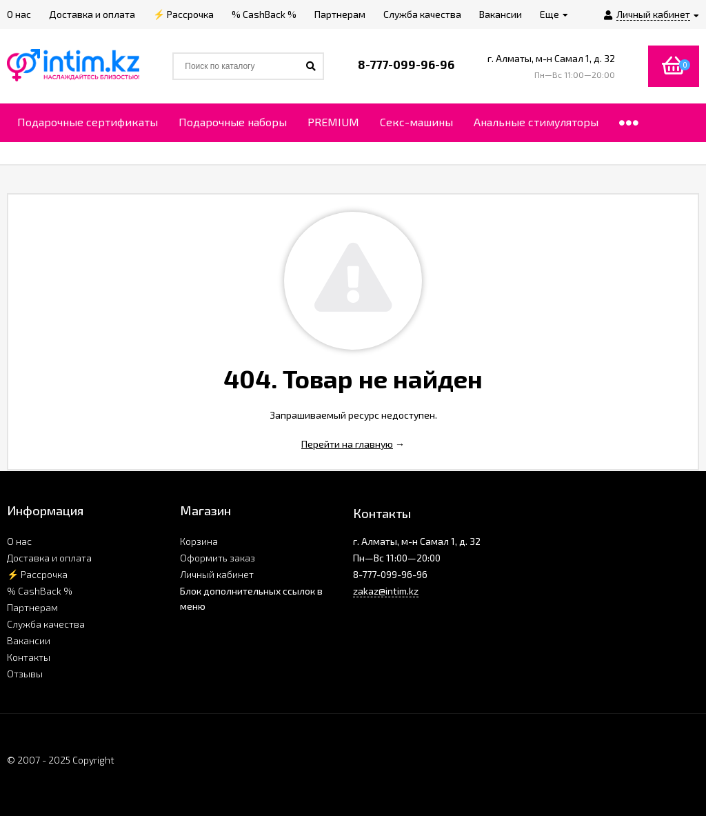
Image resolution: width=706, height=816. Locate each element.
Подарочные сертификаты (87, 121)
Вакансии (28, 640)
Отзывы (25, 673)
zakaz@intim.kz (385, 591)
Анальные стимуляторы (536, 121)
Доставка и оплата (49, 558)
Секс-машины (416, 121)
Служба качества (46, 624)
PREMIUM (333, 121)
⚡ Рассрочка (37, 574)
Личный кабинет (217, 574)
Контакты (28, 657)
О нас (19, 541)
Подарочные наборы (233, 121)
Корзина (199, 541)
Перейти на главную (347, 444)
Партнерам (32, 607)
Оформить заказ (217, 558)
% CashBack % (39, 591)
